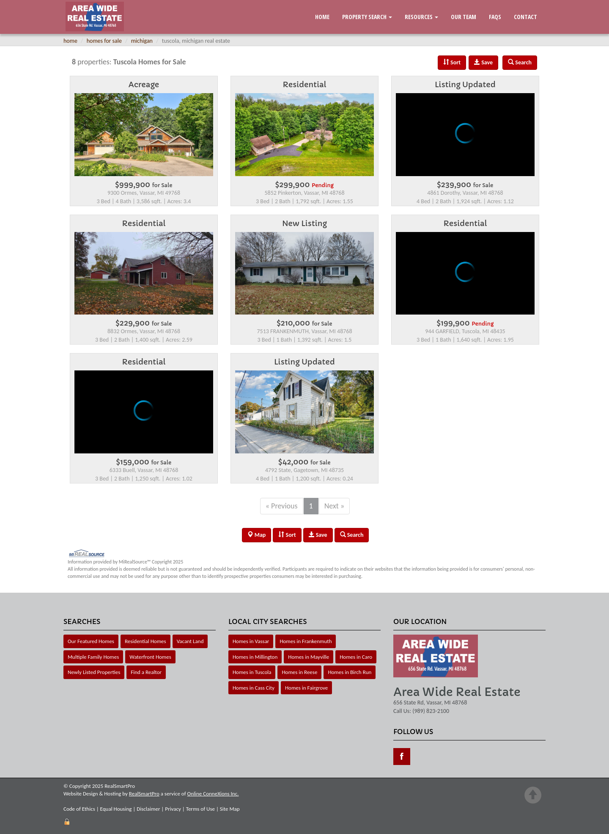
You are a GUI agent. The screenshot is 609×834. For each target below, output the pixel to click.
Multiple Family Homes (93, 657)
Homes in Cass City (253, 688)
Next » (334, 506)
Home (322, 17)
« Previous (282, 506)
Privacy (173, 809)
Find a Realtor (146, 672)
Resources (421, 17)
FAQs (495, 17)
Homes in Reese (299, 672)
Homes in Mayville (308, 657)
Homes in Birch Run (349, 672)
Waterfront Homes (150, 657)
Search (352, 535)
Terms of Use (200, 809)
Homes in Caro (356, 657)
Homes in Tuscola (252, 672)
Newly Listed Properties (94, 672)
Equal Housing (116, 809)
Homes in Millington (255, 657)
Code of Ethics (79, 809)
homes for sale (104, 40)
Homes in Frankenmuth (306, 641)
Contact (525, 17)
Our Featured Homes (91, 641)
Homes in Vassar (251, 641)
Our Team (463, 17)
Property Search (367, 17)
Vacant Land (190, 641)
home (70, 40)
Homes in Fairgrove (306, 688)
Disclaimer (148, 809)
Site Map (230, 809)
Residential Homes (145, 641)
